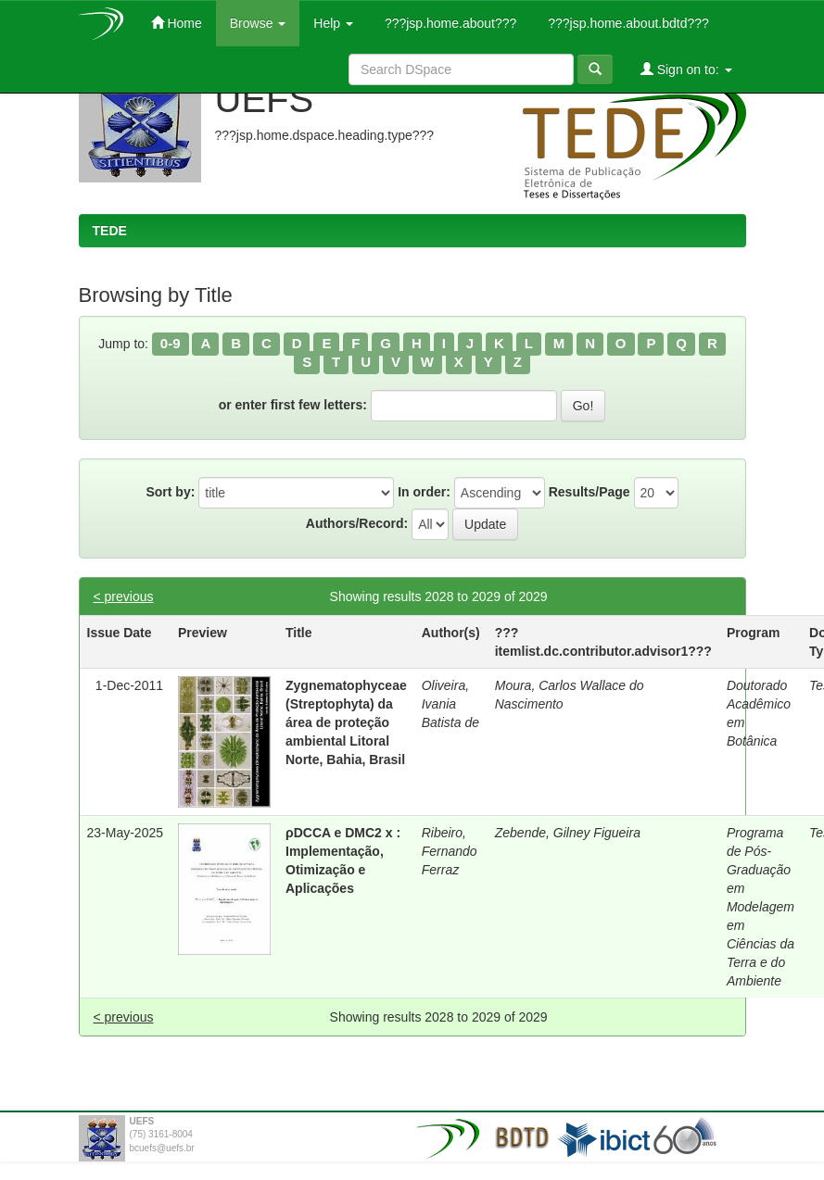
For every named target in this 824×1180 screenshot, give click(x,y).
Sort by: (170, 491)
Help (333, 23)
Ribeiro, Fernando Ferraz (449, 851)
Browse (258, 23)
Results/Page (589, 491)
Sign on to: (686, 69)
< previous (124, 596)
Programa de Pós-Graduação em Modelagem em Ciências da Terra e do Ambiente (760, 906)
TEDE (110, 230)
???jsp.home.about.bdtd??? (626, 23)
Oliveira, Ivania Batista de (450, 704)
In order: (424, 491)
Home (176, 23)
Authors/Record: (357, 523)
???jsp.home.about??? (448, 23)
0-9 (170, 343)
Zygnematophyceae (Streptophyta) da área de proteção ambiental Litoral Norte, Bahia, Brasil (346, 722)
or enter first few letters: (293, 404)
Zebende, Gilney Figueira (567, 832)
